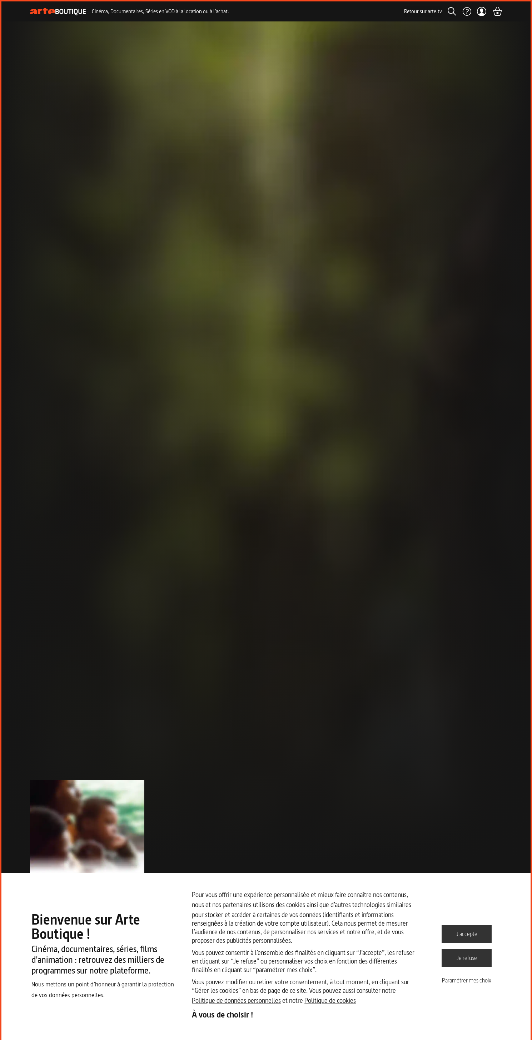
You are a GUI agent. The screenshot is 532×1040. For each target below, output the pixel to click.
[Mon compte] (482, 11)
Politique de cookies (330, 1000)
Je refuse (467, 958)
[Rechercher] (452, 11)
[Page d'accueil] (58, 11)
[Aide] (466, 11)
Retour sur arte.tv (423, 11)
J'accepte (466, 934)
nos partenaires (232, 904)
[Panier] (497, 11)
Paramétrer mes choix (466, 980)
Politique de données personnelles (236, 1000)
